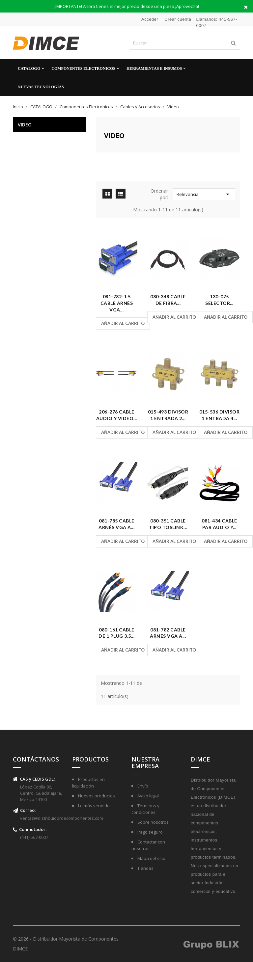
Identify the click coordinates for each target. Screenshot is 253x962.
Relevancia (204, 194)
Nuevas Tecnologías (41, 87)
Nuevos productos (96, 796)
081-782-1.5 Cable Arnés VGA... (116, 303)
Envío (142, 786)
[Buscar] (185, 43)
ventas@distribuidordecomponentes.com (61, 818)
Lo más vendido (93, 806)
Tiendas (145, 868)
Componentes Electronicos (83, 68)
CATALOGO (29, 68)
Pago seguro (149, 832)
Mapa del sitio (150, 858)
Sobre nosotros (152, 822)
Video (25, 124)
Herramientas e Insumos (154, 68)
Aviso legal (147, 796)
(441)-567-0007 (34, 837)
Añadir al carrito (123, 323)
